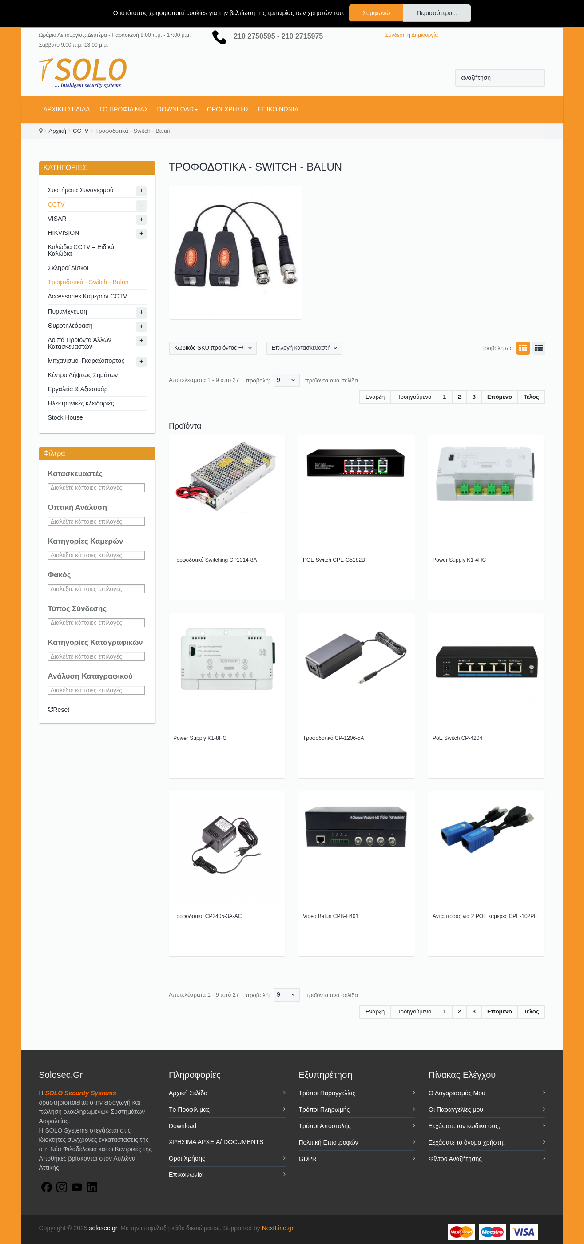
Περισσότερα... (437, 12)
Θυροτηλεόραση (70, 325)
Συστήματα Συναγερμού (81, 190)
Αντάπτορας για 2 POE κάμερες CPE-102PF (485, 916)
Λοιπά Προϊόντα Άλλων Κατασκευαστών (79, 343)
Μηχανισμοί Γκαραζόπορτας (86, 360)
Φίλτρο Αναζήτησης (455, 1158)
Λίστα (537, 348)
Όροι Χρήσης (228, 109)
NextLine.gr (278, 1228)
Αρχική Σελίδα (67, 109)
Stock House (65, 417)
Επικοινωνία (278, 109)
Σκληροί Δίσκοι (68, 267)
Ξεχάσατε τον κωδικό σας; (464, 1125)
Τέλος (531, 396)
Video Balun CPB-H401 (330, 916)
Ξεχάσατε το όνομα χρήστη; (467, 1142)
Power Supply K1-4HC (459, 560)
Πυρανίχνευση (67, 311)
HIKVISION (63, 232)
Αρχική (58, 130)
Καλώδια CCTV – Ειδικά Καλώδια (81, 250)
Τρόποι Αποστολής (325, 1125)
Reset (59, 709)
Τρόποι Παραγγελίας (327, 1093)
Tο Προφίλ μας (123, 109)
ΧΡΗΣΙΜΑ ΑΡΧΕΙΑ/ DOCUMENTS (216, 1141)
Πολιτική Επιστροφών (328, 1142)
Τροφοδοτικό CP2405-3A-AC (207, 916)
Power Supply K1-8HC (199, 738)
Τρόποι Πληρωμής (324, 1109)
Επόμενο (499, 396)
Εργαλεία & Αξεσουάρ (78, 389)
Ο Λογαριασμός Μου (457, 1093)
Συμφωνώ (376, 12)
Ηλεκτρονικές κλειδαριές (81, 403)
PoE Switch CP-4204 (457, 738)
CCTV (80, 130)
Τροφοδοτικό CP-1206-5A (333, 738)
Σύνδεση (395, 35)
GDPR (308, 1158)
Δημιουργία (424, 35)
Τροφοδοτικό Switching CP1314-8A (215, 560)
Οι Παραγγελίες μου (456, 1109)
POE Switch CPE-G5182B (334, 560)
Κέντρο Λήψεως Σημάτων (83, 374)
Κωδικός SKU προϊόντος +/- (209, 347)
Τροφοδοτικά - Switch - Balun (88, 282)
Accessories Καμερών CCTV (87, 296)
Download (177, 109)
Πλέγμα (521, 348)
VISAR (57, 218)
